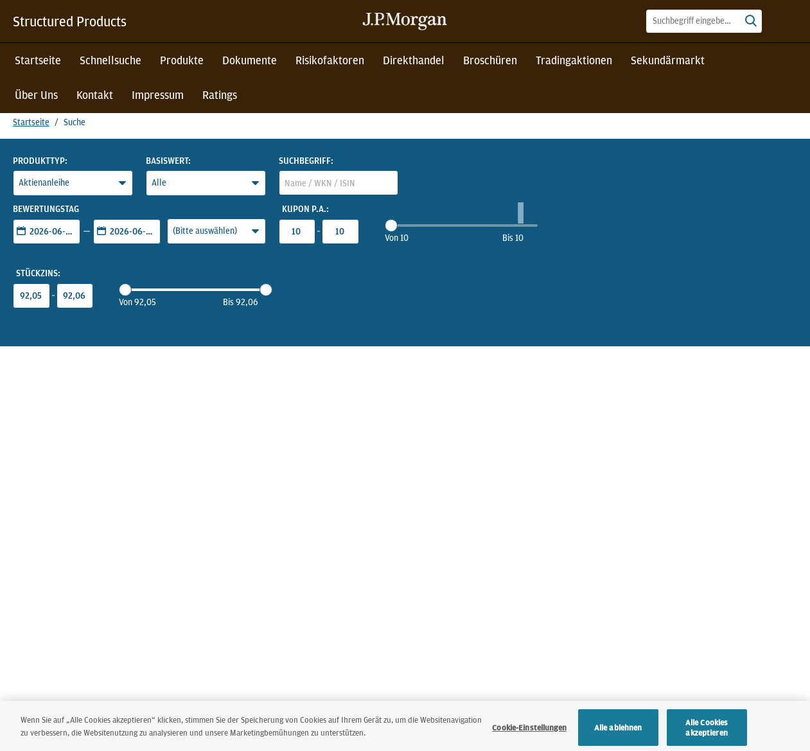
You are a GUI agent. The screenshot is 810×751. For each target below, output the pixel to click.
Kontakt (94, 95)
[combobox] (704, 21)
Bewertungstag (46, 209)
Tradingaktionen (574, 60)
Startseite (38, 60)
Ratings (219, 95)
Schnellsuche (110, 60)
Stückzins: (38, 273)
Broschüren (490, 60)
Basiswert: (168, 160)
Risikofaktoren (329, 60)
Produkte (182, 60)
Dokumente (249, 60)
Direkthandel (414, 60)
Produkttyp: (40, 160)
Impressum (158, 95)
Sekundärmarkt (668, 60)
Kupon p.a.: (305, 209)
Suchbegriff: (306, 160)
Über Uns (36, 95)
